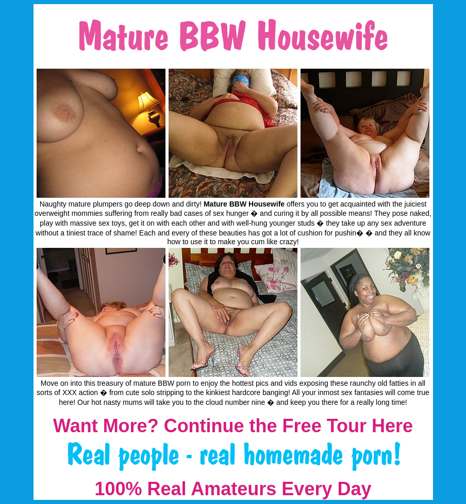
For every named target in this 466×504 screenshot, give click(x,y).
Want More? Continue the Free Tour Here (233, 425)
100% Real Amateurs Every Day (233, 488)
